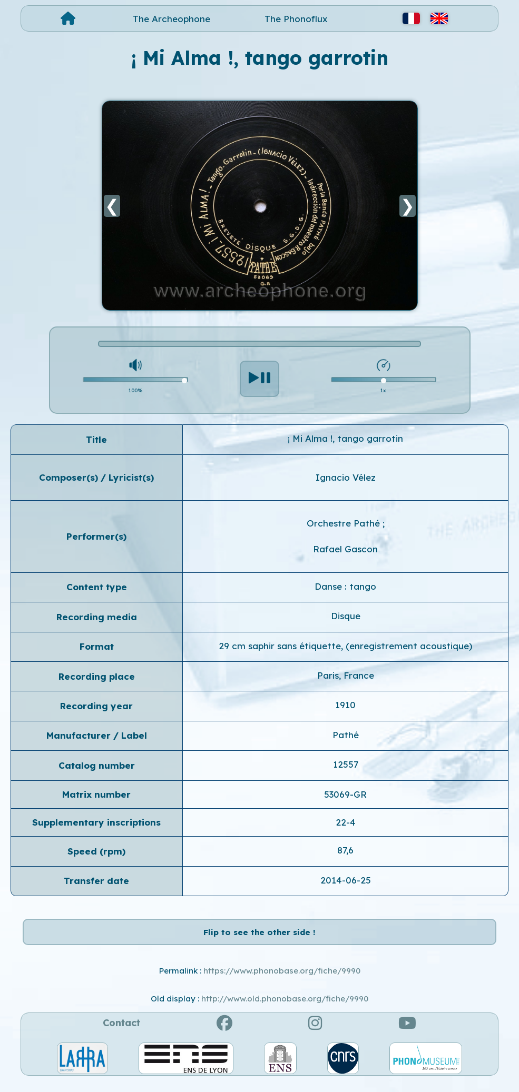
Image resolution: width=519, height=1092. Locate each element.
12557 (345, 764)
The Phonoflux (296, 18)
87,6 (345, 850)
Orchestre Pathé (345, 523)
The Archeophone (171, 18)
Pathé (345, 734)
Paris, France (345, 675)
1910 (345, 704)
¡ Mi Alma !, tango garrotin (345, 438)
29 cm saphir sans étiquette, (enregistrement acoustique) (345, 645)
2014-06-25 (345, 880)
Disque (345, 615)
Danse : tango (345, 586)
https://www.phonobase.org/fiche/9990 (281, 982)
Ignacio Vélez (346, 477)
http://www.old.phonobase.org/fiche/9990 (284, 1010)
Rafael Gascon (345, 548)
